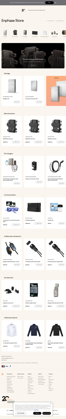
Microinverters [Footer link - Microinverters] (9, 384)
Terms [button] (34, 417)
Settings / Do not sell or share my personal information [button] (49, 417)
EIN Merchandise (35, 366)
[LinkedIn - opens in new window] (13, 414)
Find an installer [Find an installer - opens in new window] (20, 381)
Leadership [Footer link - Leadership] (51, 386)
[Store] (33, 7)
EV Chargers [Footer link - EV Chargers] (9, 386)
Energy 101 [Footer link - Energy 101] (9, 389)
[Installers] (28, 7)
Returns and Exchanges (15, 366)
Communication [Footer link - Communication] (30, 384)
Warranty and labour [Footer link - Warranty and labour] (41, 386)
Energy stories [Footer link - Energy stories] (9, 390)
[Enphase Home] (5, 7)
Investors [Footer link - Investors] (50, 387)
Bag (7, 366)
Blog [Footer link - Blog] (49, 390)
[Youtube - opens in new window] (11, 414)
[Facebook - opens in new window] (7, 414)
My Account (4, 366)
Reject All (37, 413)
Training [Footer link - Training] (29, 390)
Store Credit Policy (28, 366)
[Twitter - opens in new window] (9, 414)
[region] (33, 409)
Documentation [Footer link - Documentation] (30, 389)
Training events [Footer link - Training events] (40, 384)
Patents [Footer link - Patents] (50, 384)
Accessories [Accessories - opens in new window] (30, 386)
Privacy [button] (37, 417)
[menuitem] (12, 7)
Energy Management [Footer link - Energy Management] (10, 395)
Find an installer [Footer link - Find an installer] (10, 387)
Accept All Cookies (46, 413)
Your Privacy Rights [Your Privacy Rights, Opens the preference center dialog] (20, 413)
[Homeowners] (12, 7)
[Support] (39, 7)
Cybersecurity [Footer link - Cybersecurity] (51, 392)
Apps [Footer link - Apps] (29, 387)
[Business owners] (20, 7)
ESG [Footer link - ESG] (49, 381)
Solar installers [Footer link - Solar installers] (40, 381)
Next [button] (49, 2)
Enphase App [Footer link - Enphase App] (9, 381)
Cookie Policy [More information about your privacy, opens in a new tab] (36, 410)
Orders (9, 366)
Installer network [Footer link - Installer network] (10, 392)
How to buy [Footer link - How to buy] (30, 395)
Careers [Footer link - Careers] (50, 389)
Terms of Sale (22, 366)
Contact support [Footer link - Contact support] (41, 387)
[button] (59, 7)
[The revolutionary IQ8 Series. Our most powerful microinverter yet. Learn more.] (33, 59)
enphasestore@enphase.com (7, 361)
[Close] (50, 403)
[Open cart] (55, 7)
